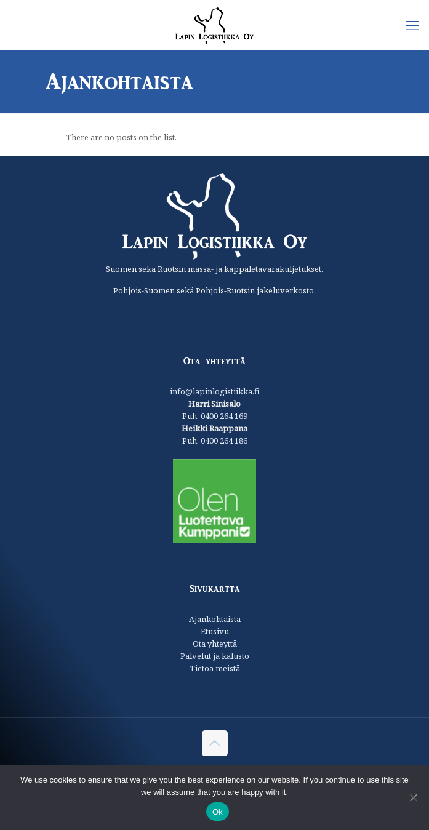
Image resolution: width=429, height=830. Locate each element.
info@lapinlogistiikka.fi (215, 391)
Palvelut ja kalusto (214, 655)
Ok (217, 811)
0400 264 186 (224, 440)
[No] (413, 797)
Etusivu (215, 631)
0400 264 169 (224, 415)
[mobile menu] (412, 24)
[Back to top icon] (215, 743)
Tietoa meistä (215, 668)
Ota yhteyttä (215, 643)
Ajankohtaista (215, 618)
